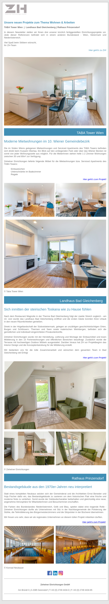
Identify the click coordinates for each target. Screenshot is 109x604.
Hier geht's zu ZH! (97, 50)
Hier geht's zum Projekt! (94, 179)
